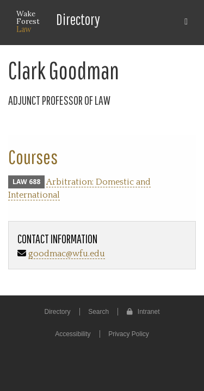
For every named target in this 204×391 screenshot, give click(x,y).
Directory (78, 19)
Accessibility (72, 334)
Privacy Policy (128, 334)
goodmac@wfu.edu (66, 253)
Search (98, 312)
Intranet (143, 312)
